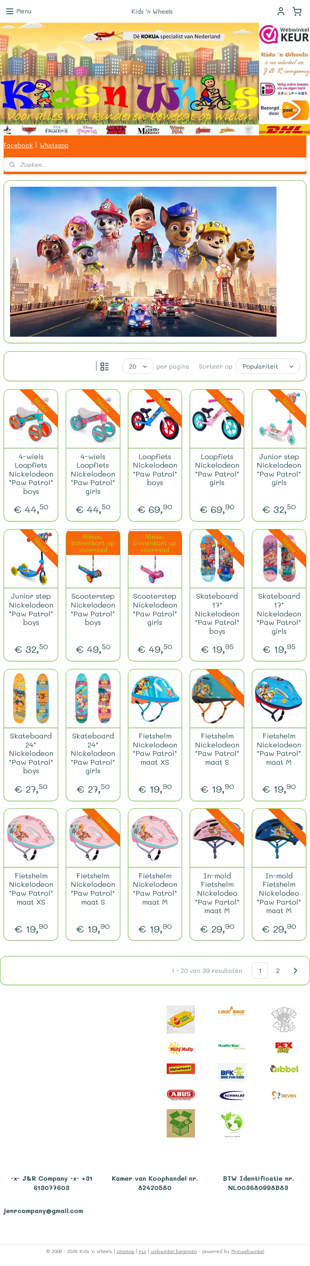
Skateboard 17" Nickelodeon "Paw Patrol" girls (279, 614)
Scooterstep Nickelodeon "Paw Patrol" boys (93, 609)
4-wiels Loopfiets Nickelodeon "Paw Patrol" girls (93, 474)
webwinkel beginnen (174, 1251)
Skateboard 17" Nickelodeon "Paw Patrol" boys (217, 614)
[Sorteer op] (268, 366)
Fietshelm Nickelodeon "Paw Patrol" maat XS (155, 749)
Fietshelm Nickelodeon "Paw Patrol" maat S (217, 749)
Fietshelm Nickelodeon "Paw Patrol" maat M (279, 749)
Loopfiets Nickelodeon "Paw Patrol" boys (155, 469)
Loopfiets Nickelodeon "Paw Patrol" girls (217, 469)
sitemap (125, 1251)
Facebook (18, 145)
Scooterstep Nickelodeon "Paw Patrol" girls (155, 609)
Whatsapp (54, 145)
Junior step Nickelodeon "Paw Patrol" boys (31, 609)
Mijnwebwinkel (247, 1251)
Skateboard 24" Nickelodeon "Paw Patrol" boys (31, 753)
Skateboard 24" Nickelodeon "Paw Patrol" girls (93, 753)
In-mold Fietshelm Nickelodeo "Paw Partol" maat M (217, 893)
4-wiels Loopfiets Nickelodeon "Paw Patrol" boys (31, 474)
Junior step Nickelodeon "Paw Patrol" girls (279, 469)
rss (142, 1251)
